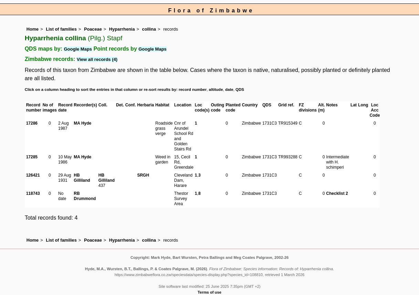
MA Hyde (82, 123)
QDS (239, 89)
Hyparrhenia (122, 29)
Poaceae (93, 29)
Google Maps (78, 49)
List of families (61, 29)
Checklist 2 (337, 193)
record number (193, 89)
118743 (33, 193)
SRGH (143, 175)
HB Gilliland (82, 178)
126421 (33, 175)
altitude (216, 89)
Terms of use (209, 292)
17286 (32, 123)
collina (149, 29)
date (229, 89)
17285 (32, 157)
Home (33, 29)
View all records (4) (97, 59)
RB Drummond (85, 196)
